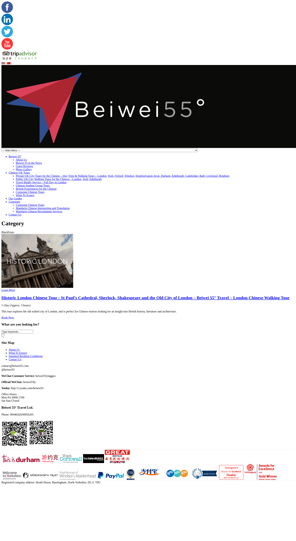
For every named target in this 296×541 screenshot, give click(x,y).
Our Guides (15, 198)
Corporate (14, 201)
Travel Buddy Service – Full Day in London (41, 182)
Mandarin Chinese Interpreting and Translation (43, 208)
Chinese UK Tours (19, 172)
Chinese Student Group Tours (33, 185)
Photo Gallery (24, 169)
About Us (21, 159)
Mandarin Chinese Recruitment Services (39, 211)
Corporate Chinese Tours (30, 192)
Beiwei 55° (15, 156)
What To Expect (25, 195)
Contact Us (15, 214)
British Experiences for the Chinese (36, 188)
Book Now (7, 317)
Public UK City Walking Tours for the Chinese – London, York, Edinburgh (59, 179)
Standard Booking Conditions (26, 356)
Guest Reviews (24, 166)
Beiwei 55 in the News (29, 162)
